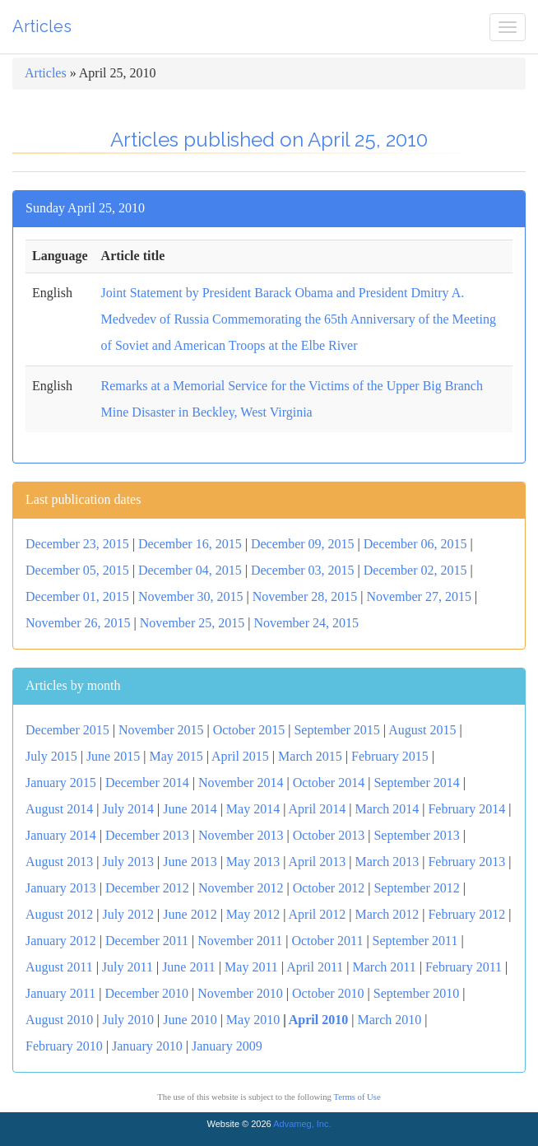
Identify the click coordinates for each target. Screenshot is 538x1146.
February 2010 (64, 1046)
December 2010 (146, 993)
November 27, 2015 (418, 596)
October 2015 (249, 730)
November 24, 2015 (306, 623)
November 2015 (161, 730)
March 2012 (387, 914)
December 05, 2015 (77, 570)
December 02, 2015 (415, 570)
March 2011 (384, 967)
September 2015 (336, 730)
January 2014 (61, 835)
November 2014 (241, 783)
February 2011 (463, 967)
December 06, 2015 (415, 544)
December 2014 (147, 783)
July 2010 (128, 1020)
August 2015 (422, 730)
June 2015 (113, 756)
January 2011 (60, 993)
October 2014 (329, 783)
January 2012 (61, 941)
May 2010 (253, 1020)
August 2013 (59, 862)
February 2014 (466, 809)
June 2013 (189, 862)
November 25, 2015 (192, 623)
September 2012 (416, 888)
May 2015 (175, 756)
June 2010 (189, 1020)
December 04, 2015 (190, 570)
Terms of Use (356, 1097)
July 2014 (128, 809)
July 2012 (128, 914)
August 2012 (59, 914)
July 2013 (128, 862)
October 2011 (327, 941)
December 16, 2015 (190, 544)
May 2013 (253, 862)
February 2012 (466, 914)
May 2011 (251, 967)
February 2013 (466, 862)
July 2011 (127, 967)
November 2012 (241, 888)
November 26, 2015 (78, 623)
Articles (42, 26)
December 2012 (147, 888)
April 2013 (317, 862)
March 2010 (389, 1020)
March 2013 (387, 862)
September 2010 (416, 993)
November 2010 (240, 993)
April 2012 (317, 914)
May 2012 (253, 914)
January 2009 (227, 1046)
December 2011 (146, 941)
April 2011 (314, 967)
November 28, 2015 (305, 596)
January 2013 (61, 888)
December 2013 (147, 835)
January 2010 (147, 1046)
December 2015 (67, 730)
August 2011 (59, 967)
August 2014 (59, 809)
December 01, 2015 (77, 596)
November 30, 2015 (190, 596)
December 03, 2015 (303, 570)
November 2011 (239, 941)
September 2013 (416, 835)
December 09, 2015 (303, 544)
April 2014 (317, 809)
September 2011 (415, 941)
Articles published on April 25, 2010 (269, 139)
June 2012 (189, 914)
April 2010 (318, 1020)
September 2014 (416, 783)
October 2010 (328, 993)
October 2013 (329, 835)
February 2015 (390, 756)
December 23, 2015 (77, 544)
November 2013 (241, 835)
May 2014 (253, 809)
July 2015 (51, 756)
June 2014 (189, 809)
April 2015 (240, 756)
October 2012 (329, 888)
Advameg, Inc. (302, 1124)
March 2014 (387, 809)
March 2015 (310, 756)
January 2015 (61, 783)
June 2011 (189, 967)
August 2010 (59, 1020)
